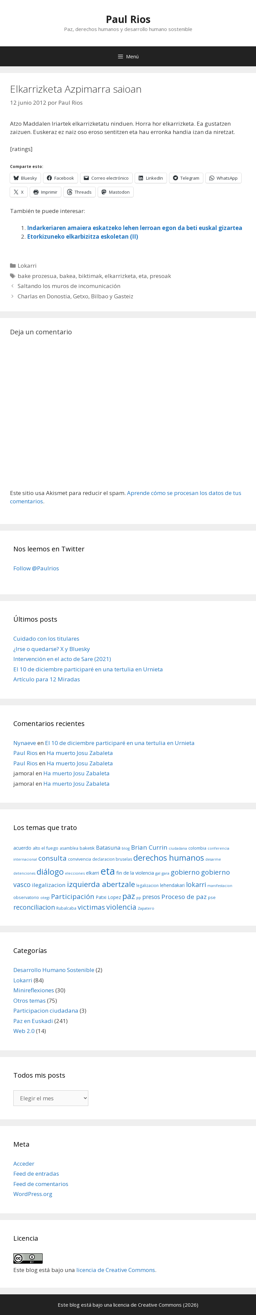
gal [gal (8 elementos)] (157, 873)
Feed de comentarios (40, 1184)
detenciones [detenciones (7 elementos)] (24, 873)
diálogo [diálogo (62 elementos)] (50, 871)
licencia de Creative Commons (115, 1270)
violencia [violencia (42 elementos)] (121, 907)
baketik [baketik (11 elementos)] (87, 848)
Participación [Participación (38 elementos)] (72, 896)
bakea (67, 276)
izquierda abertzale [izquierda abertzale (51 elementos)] (101, 884)
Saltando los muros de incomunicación (69, 286)
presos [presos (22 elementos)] (151, 897)
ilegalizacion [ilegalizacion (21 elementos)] (49, 885)
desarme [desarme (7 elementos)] (213, 859)
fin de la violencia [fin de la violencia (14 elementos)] (135, 872)
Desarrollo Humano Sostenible (53, 970)
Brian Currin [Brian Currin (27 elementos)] (149, 847)
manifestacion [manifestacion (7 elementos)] (219, 885)
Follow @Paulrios (36, 568)
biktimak (90, 276)
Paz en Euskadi (33, 1021)
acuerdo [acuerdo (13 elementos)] (22, 848)
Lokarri (27, 265)
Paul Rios (128, 19)
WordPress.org (32, 1194)
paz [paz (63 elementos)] (128, 895)
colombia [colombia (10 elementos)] (197, 848)
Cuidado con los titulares (46, 638)
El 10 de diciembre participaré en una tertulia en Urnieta (88, 669)
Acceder (23, 1163)
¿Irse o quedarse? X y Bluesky (51, 649)
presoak (160, 276)
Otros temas (29, 1000)
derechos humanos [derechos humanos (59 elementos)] (168, 857)
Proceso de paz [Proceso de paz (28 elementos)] (184, 896)
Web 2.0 (24, 1031)
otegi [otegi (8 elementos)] (45, 897)
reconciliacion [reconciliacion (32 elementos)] (34, 907)
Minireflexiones (33, 990)
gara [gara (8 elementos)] (165, 873)
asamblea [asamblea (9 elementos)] (69, 848)
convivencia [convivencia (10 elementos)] (79, 859)
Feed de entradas (36, 1173)
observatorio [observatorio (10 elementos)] (26, 897)
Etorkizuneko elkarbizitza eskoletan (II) (82, 236)
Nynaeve (24, 743)
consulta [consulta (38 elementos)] (52, 858)
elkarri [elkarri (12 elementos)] (92, 873)
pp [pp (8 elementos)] (138, 897)
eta (143, 276)
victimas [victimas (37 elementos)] (91, 907)
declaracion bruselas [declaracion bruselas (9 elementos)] (112, 859)
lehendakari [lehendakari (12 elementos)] (172, 885)
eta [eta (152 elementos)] (107, 871)
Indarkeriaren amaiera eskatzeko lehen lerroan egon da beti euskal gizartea (134, 228)
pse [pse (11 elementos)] (212, 897)
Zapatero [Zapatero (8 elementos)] (146, 908)
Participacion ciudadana (45, 1010)
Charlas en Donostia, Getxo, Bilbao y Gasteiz (75, 296)
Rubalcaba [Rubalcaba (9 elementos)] (66, 908)
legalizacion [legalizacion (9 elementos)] (147, 885)
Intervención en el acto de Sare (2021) (62, 659)
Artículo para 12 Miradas (46, 679)
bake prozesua (37, 276)
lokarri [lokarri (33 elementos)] (196, 884)
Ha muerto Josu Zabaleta (80, 753)
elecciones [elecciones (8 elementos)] (75, 873)
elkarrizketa (120, 276)
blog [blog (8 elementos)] (126, 848)
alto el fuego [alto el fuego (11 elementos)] (45, 848)
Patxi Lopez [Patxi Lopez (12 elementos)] (108, 897)
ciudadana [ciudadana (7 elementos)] (178, 848)
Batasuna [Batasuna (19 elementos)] (108, 847)
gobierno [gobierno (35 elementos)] (185, 872)
